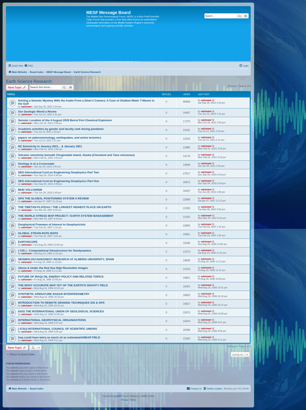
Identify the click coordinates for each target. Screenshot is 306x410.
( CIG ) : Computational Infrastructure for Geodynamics (54, 250)
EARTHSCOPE (28, 241)
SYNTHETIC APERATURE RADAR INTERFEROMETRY (53, 294)
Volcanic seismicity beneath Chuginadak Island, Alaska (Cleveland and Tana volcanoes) (76, 155)
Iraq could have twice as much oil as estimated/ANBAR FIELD (59, 337)
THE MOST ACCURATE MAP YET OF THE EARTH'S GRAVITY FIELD (63, 285)
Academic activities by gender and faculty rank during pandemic (61, 129)
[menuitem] (28, 65)
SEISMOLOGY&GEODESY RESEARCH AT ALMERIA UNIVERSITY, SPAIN (66, 259)
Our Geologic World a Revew (37, 111)
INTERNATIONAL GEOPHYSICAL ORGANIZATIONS (52, 320)
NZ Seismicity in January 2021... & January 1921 (50, 146)
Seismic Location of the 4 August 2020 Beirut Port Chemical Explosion (65, 120)
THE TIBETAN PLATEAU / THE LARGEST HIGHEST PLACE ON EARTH (64, 207)
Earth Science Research (29, 81)
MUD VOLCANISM (30, 189)
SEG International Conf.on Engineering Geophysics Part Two (58, 172)
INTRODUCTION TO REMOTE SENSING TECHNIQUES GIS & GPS (61, 302)
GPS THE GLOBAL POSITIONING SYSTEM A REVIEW (53, 198)
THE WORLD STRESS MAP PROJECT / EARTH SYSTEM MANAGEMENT (65, 215)
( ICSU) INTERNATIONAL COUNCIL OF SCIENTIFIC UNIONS (57, 328)
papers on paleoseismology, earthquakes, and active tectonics (59, 137)
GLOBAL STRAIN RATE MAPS (38, 233)
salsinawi (26, 106)
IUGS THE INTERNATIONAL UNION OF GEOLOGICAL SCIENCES (61, 311)
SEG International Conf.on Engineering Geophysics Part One (58, 181)
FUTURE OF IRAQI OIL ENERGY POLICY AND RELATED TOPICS (60, 276)
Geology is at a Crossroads (36, 163)
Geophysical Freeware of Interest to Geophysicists (51, 224)
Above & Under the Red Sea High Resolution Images (53, 268)
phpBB (117, 396)
